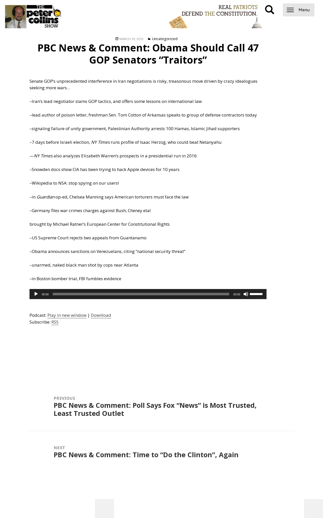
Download (101, 315)
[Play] (36, 294)
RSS (54, 322)
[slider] (141, 294)
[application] (148, 294)
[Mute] (245, 294)
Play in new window (66, 315)
